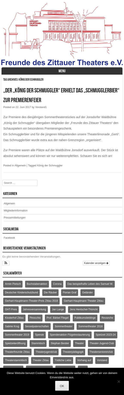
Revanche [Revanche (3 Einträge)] (107, 317)
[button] (6, 263)
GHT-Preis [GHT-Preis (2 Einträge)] (11, 309)
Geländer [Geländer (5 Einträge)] (87, 292)
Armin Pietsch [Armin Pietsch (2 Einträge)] (13, 283)
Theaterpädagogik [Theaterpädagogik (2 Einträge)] (73, 351)
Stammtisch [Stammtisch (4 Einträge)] (38, 343)
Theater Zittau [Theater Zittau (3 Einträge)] (41, 360)
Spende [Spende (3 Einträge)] (39, 334)
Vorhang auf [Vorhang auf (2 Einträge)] (84, 360)
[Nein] (118, 381)
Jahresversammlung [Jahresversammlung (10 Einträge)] (34, 309)
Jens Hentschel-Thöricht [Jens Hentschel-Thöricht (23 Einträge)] (83, 309)
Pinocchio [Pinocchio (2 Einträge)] (35, 317)
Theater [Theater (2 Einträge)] (79, 343)
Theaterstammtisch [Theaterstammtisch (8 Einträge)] (16, 360)
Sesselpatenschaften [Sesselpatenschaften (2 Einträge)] (37, 326)
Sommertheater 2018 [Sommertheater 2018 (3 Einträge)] (90, 326)
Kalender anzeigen (96, 263)
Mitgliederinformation (15, 210)
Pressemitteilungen (15, 217)
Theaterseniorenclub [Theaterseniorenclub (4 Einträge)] (101, 351)
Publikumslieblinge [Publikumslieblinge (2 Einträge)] (85, 317)
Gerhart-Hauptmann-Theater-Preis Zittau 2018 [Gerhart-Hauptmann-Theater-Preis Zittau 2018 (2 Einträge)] (31, 300)
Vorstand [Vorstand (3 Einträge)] (102, 360)
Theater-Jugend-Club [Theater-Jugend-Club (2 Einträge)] (102, 343)
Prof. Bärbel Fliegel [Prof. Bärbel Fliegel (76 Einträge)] (57, 317)
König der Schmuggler (50, 165)
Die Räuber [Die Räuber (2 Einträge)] (50, 292)
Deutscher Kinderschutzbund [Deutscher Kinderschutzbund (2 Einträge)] (21, 292)
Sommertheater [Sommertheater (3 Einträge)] (64, 326)
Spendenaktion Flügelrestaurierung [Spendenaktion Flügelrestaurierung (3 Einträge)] (70, 334)
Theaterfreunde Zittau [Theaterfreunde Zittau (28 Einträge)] (17, 351)
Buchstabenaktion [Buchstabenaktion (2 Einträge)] (37, 283)
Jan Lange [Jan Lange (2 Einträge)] (58, 309)
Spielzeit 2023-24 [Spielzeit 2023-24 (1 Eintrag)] (106, 334)
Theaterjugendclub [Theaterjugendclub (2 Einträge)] (46, 351)
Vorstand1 (41, 107)
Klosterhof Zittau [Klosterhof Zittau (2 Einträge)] (14, 317)
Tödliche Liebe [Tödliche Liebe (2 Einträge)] (63, 360)
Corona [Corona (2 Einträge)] (57, 283)
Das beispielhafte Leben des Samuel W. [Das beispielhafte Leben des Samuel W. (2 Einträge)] (90, 283)
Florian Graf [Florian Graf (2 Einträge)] (69, 292)
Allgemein (20, 165)
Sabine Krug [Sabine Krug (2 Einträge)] (12, 326)
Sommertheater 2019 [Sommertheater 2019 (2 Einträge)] (17, 334)
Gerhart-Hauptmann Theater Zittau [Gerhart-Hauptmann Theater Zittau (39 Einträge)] (83, 300)
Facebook (9, 237)
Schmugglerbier (18, 134)
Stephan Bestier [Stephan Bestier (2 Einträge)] (60, 343)
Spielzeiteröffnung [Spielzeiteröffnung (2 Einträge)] (15, 343)
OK (62, 386)
